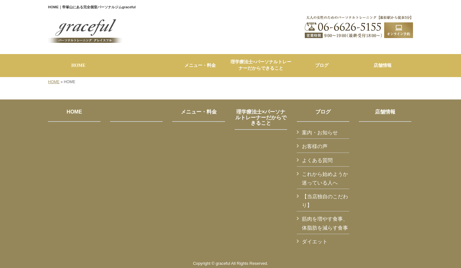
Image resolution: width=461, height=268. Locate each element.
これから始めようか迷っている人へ (325, 178)
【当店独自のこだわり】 (325, 201)
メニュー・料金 (199, 111)
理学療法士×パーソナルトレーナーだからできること (261, 117)
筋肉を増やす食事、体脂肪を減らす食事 (325, 223)
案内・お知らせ (320, 132)
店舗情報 (385, 111)
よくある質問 (317, 160)
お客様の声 (315, 146)
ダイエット (315, 241)
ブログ (323, 111)
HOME (54, 82)
